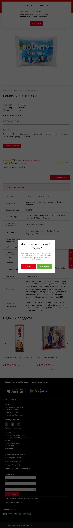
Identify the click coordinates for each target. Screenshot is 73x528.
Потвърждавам (44, 266)
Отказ (28, 266)
